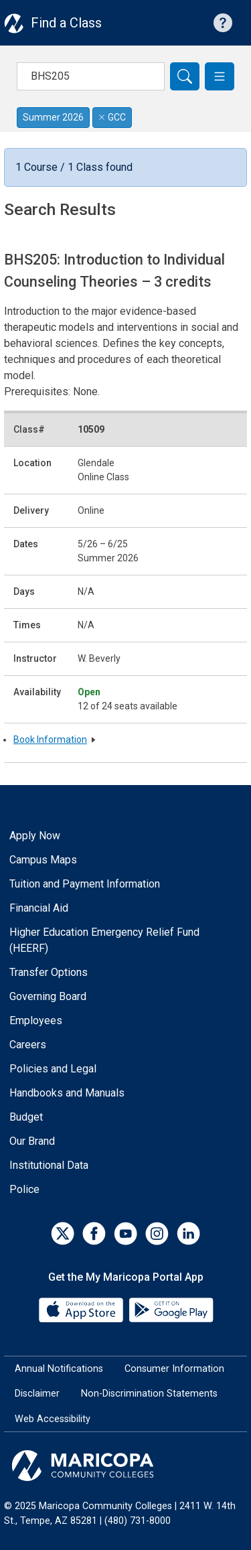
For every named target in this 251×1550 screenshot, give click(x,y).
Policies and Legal (52, 1068)
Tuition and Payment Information (84, 883)
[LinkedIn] (188, 1233)
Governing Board (47, 996)
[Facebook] (94, 1233)
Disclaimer (37, 1393)
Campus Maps (43, 859)
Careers (27, 1044)
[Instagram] (157, 1233)
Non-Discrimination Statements (149, 1393)
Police (24, 1189)
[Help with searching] (223, 23)
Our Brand (32, 1141)
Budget (26, 1117)
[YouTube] (125, 1233)
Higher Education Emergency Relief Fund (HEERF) (104, 940)
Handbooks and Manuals (66, 1092)
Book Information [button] (50, 739)
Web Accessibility (52, 1419)
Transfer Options (48, 972)
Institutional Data (48, 1165)
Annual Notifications (59, 1369)
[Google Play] (170, 1308)
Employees (35, 1020)
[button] (219, 76)
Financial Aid (38, 908)
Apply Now (34, 835)
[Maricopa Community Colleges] (125, 1465)
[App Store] (82, 1308)
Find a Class (66, 23)
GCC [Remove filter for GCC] (112, 117)
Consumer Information (174, 1369)
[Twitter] (62, 1233)
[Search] (184, 76)
